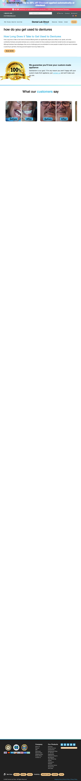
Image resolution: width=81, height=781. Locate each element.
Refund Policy (38, 752)
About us (13, 22)
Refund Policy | (67, 779)
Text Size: (9, 774)
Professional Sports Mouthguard (53, 756)
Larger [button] (30, 774)
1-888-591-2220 (8, 13)
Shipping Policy (39, 754)
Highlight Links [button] (46, 774)
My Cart (60, 13)
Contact (66, 22)
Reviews (61, 22)
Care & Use (19, 22)
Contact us (38, 757)
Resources (54, 22)
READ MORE (10, 51)
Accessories (51, 766)
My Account (74, 13)
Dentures (50, 746)
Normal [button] (23, 774)
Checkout (67, 13)
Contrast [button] (54, 774)
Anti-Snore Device (52, 765)
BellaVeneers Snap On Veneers (52, 752)
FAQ (5, 22)
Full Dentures (51, 749)
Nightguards (51, 754)
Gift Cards (50, 768)
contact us (56, 73)
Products (74, 22)
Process (9, 22)
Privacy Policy (38, 756)
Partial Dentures (52, 748)
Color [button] (61, 774)
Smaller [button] (16, 774)
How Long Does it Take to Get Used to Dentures (32, 36)
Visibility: (37, 774)
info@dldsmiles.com (10, 16)
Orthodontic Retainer (51, 762)
